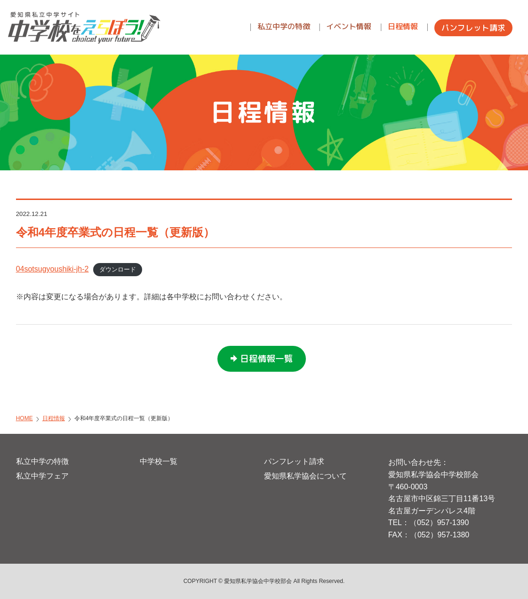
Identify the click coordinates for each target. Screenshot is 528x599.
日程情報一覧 (266, 358)
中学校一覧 (158, 461)
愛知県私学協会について (305, 476)
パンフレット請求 (294, 461)
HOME (24, 418)
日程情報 (53, 418)
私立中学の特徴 (42, 461)
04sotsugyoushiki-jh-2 (52, 269)
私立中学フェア (42, 476)
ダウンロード (117, 269)
